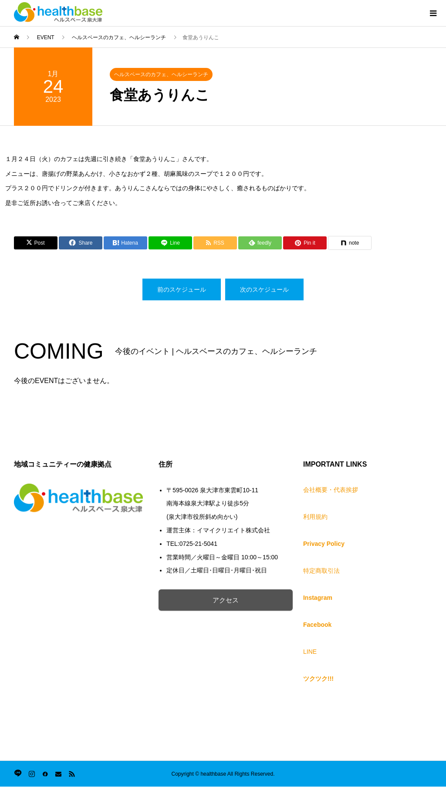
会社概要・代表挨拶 (330, 489)
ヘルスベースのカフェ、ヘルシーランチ (161, 74)
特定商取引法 (321, 570)
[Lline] (170, 242)
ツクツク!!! (318, 678)
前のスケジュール (181, 289)
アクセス (235, 600)
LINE (310, 651)
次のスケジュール (264, 289)
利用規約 (315, 516)
